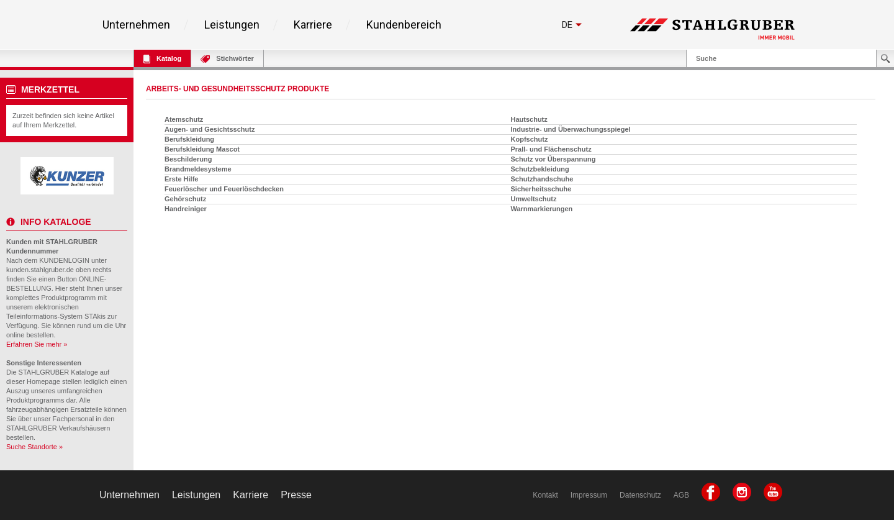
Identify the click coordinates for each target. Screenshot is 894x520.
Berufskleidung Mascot (202, 149)
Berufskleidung (189, 139)
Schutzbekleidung (540, 169)
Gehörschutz (185, 199)
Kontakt (545, 495)
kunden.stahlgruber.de (40, 269)
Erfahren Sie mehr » (36, 344)
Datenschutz (640, 495)
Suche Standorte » (34, 446)
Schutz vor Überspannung (553, 159)
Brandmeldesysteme (198, 169)
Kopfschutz (529, 139)
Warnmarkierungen (542, 208)
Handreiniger (186, 208)
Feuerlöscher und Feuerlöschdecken (224, 189)
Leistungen (232, 25)
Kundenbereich (403, 25)
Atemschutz (184, 119)
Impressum (589, 495)
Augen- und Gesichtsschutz (210, 129)
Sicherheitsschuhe (541, 189)
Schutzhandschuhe (542, 179)
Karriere (313, 25)
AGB (681, 495)
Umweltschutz (534, 199)
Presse (296, 495)
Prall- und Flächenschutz (551, 149)
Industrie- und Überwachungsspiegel (571, 129)
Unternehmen (136, 25)
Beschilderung (188, 159)
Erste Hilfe (181, 179)
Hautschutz (529, 119)
